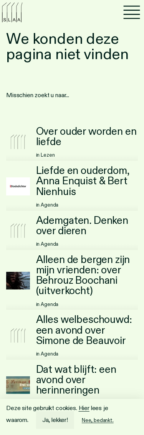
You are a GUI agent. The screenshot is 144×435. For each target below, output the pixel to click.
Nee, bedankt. (98, 420)
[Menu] (131, 12)
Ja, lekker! (55, 419)
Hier (84, 408)
